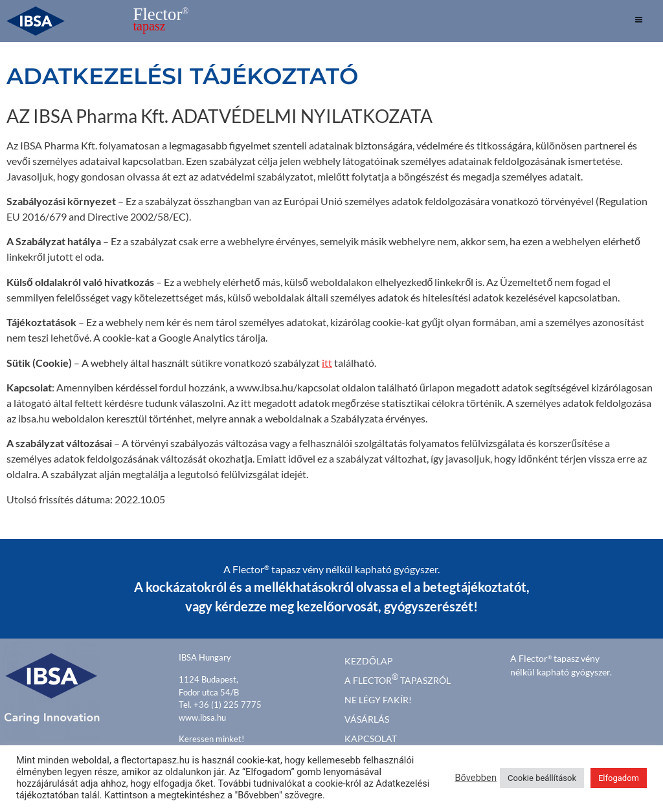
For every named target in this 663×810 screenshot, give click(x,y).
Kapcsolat (370, 738)
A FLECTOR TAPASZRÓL (397, 679)
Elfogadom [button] (618, 778)
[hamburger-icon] (638, 21)
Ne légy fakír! (378, 699)
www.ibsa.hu (202, 717)
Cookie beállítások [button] (542, 778)
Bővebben (476, 777)
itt (327, 362)
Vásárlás (366, 719)
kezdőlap (368, 660)
